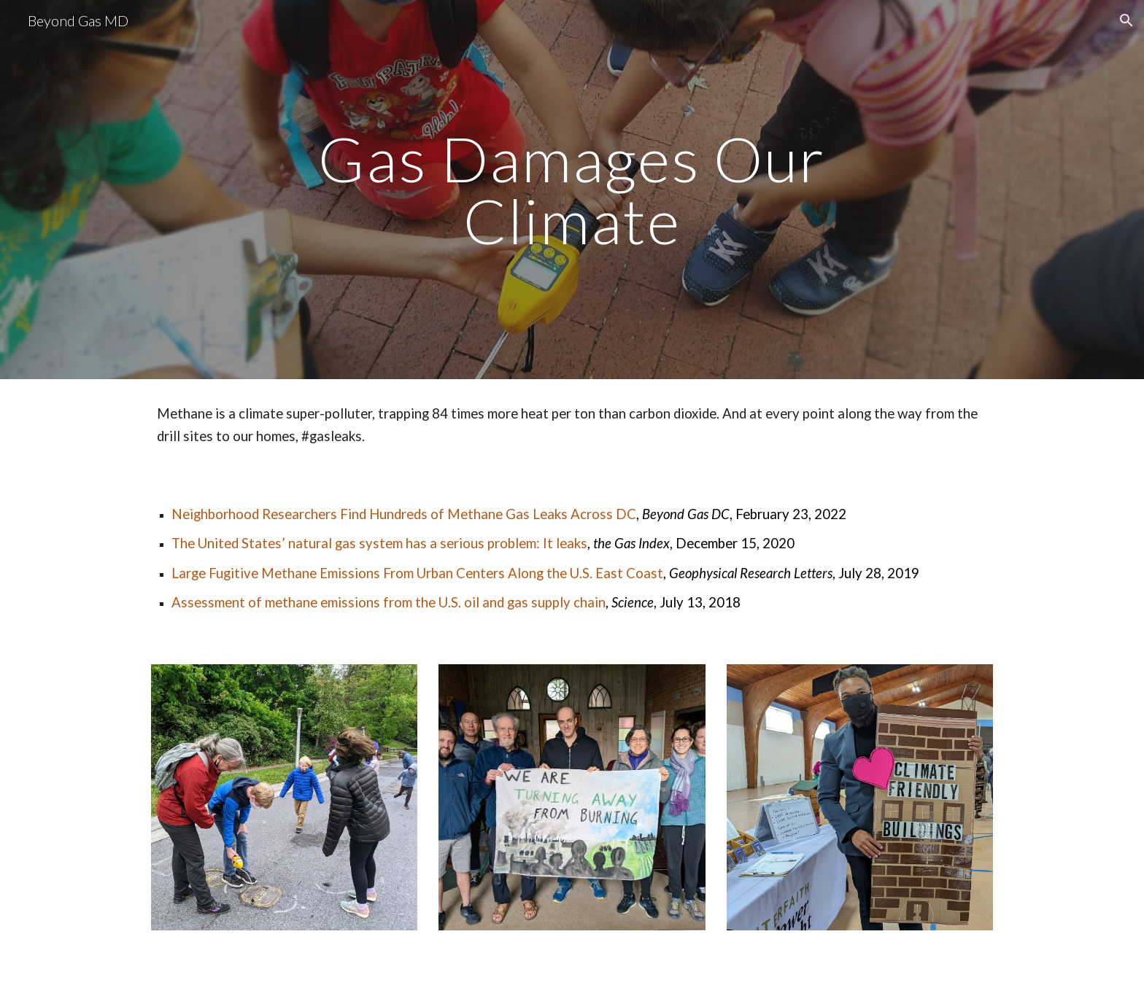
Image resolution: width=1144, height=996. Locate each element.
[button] (1126, 20)
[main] (572, 190)
